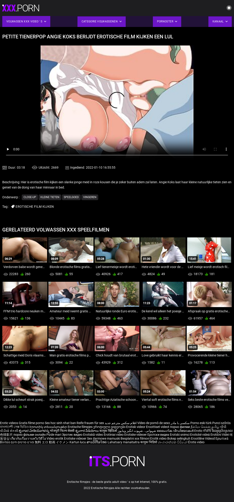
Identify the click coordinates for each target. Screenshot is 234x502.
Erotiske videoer (135, 434)
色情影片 (6, 434)
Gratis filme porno (31, 423)
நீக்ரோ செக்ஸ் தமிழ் (205, 427)
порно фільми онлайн (29, 434)
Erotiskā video (93, 434)
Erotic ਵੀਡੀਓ (203, 431)
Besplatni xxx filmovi (135, 438)
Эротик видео (72, 434)
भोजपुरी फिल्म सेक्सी (62, 431)
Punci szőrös (221, 423)
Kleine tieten (49, 197)
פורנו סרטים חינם (22, 442)
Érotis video (196, 442)
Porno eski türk (201, 423)
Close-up (30, 197)
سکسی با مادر (180, 423)
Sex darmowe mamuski (103, 438)
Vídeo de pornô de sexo (153, 423)
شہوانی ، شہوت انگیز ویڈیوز (137, 431)
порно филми (180, 427)
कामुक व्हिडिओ (108, 431)
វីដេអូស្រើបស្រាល (222, 431)
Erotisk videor (136, 427)
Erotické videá (200, 434)
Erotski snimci (180, 434)
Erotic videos (9, 423)
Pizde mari (53, 434)
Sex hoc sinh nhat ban (60, 423)
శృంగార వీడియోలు (87, 431)
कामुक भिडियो (149, 442)
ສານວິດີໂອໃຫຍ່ (97, 442)
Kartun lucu (78, 442)
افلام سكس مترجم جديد (121, 423)
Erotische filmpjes (80, 427)
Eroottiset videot (158, 427)
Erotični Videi (219, 434)
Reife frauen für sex (90, 423)
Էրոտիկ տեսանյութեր (48, 427)
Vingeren (89, 197)
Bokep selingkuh (178, 438)
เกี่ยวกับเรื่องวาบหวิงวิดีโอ (28, 438)
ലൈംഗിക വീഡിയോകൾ (175, 431)
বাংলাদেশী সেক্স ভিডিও (14, 427)
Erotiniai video (114, 434)
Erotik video (158, 438)
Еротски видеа (158, 434)
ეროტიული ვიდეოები (109, 427)
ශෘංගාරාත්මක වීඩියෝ (173, 442)
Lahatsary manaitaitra (124, 442)
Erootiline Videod (203, 438)
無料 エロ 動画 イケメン (52, 442)
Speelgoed (71, 197)
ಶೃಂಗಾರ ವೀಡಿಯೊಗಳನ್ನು (34, 431)
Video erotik (55, 438)
